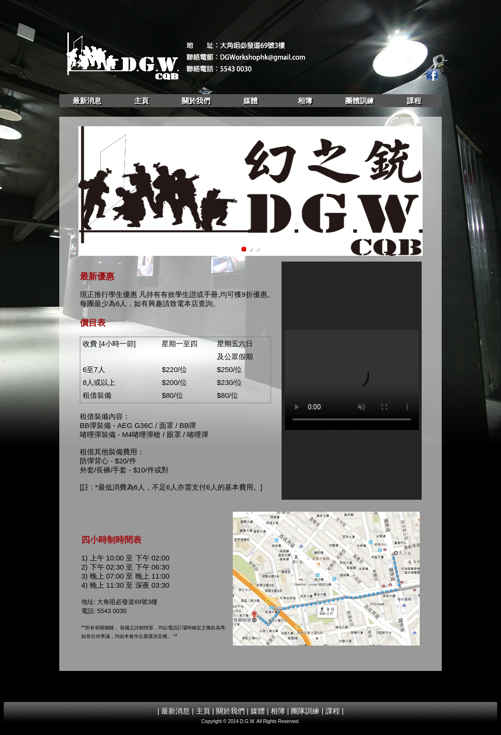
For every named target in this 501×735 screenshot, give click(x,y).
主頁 (141, 101)
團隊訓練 (305, 711)
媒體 (250, 101)
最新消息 (87, 101)
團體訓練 (359, 101)
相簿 (305, 101)
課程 (414, 101)
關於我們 (196, 101)
